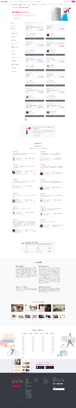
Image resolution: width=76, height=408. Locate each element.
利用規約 (26, 381)
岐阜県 (33, 344)
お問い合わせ (45, 382)
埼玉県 (42, 333)
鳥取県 (43, 341)
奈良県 (43, 338)
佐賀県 (53, 341)
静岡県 (33, 346)
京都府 (52, 333)
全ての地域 (25, 333)
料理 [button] (43, 4)
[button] (65, 1)
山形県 (23, 344)
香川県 (43, 350)
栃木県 (23, 349)
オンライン (53, 353)
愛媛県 (53, 336)
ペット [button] (39, 4)
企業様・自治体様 (28, 390)
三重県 (33, 349)
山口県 (43, 347)
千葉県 (23, 352)
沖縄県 (53, 350)
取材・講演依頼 (28, 393)
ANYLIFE (36, 379)
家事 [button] (20, 4)
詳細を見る (50, 244)
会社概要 (26, 379)
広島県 (43, 346)
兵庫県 (43, 336)
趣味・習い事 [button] (34, 4)
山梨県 (33, 341)
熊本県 (53, 344)
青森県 (23, 338)
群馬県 (23, 350)
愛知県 (33, 347)
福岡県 (53, 339)
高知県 (53, 338)
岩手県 (23, 339)
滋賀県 (33, 350)
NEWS (35, 381)
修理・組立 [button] (16, 4)
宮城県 (23, 341)
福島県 (23, 346)
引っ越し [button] (23, 4)
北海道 (23, 336)
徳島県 (43, 349)
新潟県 (23, 353)
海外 (53, 352)
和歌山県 (43, 339)
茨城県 (23, 347)
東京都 (31, 333)
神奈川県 (36, 333)
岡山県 (43, 344)
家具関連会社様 (28, 391)
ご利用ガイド (45, 379)
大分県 (53, 346)
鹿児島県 (52, 349)
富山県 (33, 336)
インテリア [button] (29, 4)
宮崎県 (53, 347)
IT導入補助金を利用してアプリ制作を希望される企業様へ (28, 396)
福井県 (33, 339)
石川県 (33, 338)
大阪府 (47, 333)
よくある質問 (45, 381)
